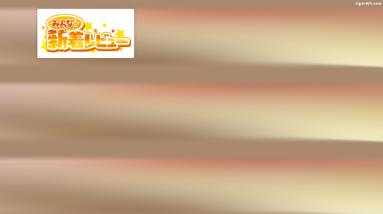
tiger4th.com (368, 3)
